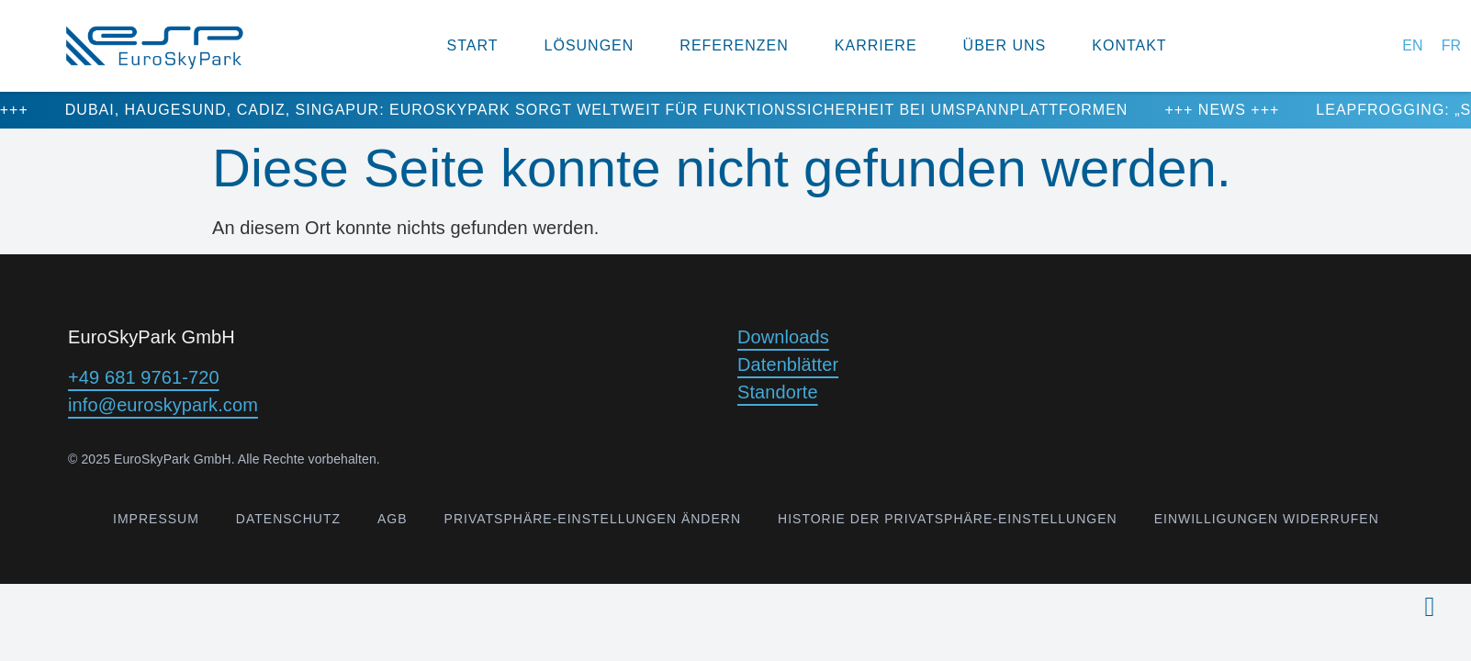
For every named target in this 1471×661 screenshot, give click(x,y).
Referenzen (733, 45)
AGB (392, 518)
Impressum (156, 518)
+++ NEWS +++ (1237, 110)
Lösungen (589, 45)
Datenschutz (288, 518)
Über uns (1005, 45)
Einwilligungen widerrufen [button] (1266, 518)
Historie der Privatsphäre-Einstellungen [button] (947, 518)
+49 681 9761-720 (143, 377)
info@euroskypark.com (163, 405)
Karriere (876, 45)
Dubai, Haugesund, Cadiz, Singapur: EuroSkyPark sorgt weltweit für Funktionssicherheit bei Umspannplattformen (612, 110)
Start (473, 45)
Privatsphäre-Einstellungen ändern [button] (592, 518)
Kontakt (1129, 45)
